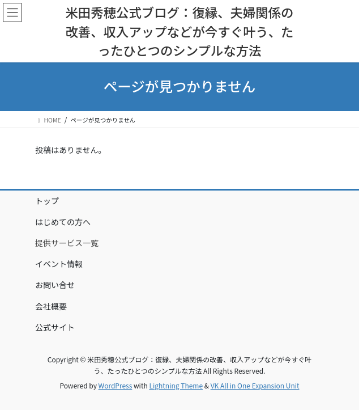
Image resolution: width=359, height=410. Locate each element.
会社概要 (51, 306)
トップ (47, 200)
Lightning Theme (176, 385)
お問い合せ (55, 284)
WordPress (116, 385)
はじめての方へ (63, 221)
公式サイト (55, 327)
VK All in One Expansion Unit (255, 385)
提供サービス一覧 (67, 242)
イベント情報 (59, 263)
